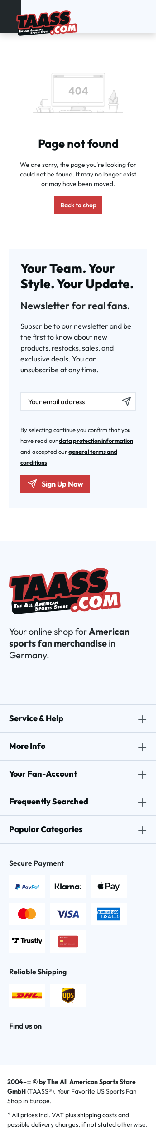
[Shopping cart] (146, 16)
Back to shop (78, 205)
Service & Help (36, 718)
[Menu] (10, 16)
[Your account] (136, 16)
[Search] (130, 16)
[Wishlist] (141, 16)
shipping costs (97, 1115)
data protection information (96, 440)
